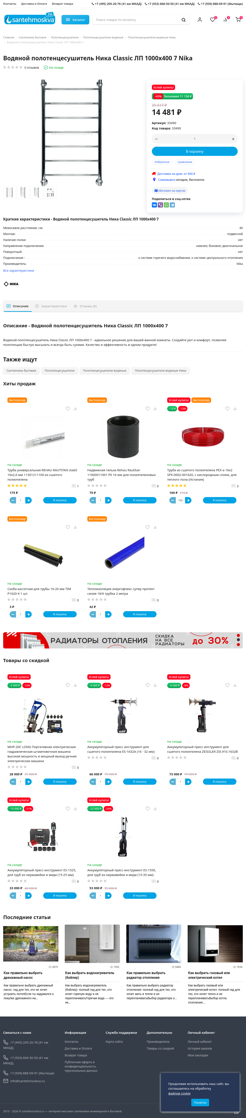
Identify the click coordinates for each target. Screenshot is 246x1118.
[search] (183, 19)
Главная (8, 37)
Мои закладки (198, 1055)
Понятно (200, 1103)
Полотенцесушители (65, 37)
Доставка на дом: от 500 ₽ (176, 174)
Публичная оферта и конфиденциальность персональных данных (81, 1066)
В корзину (195, 151)
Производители (158, 1042)
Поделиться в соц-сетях (171, 199)
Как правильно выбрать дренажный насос (23, 975)
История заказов (200, 1048)
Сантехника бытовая (32, 37)
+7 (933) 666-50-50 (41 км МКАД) (170, 4)
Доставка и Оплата (34, 4)
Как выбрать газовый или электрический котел (209, 975)
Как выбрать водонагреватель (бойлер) (89, 975)
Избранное (162, 162)
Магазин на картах (170, 191)
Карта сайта (114, 1042)
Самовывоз (166, 180)
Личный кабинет (200, 1042)
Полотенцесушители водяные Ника (152, 37)
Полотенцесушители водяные (103, 37)
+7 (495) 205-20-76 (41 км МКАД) (117, 4)
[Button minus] (13, 500)
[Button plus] (28, 500)
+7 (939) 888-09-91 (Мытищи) (220, 4)
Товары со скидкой (160, 1048)
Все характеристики (18, 270)
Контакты (9, 4)
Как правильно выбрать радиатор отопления (146, 975)
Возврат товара (62, 4)
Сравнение (185, 162)
